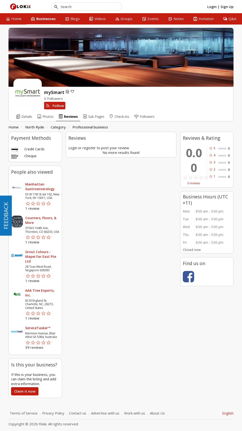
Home (13, 127)
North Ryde (34, 127)
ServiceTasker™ (37, 328)
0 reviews (194, 183)
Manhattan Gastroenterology (40, 186)
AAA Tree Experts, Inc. (39, 292)
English (228, 413)
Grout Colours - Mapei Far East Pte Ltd (40, 256)
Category (58, 127)
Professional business (90, 127)
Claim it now (24, 391)
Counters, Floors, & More (40, 220)
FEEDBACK (6, 215)
